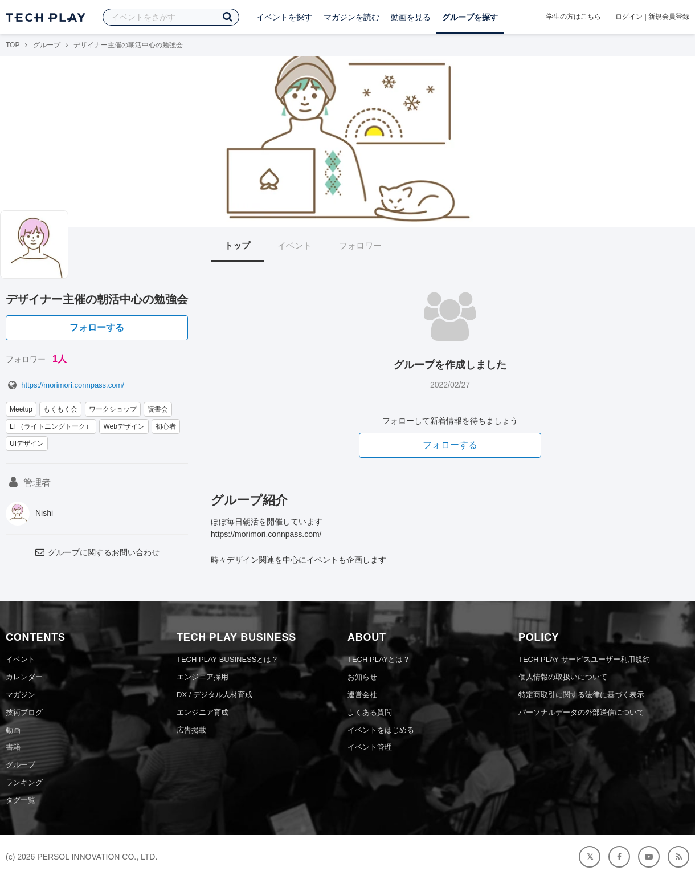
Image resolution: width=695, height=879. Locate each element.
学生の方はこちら (573, 17)
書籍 (13, 747)
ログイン (629, 17)
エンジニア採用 (202, 677)
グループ (46, 45)
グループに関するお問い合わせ (97, 552)
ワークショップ (113, 409)
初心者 (166, 426)
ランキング (24, 782)
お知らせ (362, 677)
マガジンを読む (351, 17)
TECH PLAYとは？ (379, 659)
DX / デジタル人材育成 (214, 694)
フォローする (97, 327)
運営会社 (362, 694)
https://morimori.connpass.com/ (65, 385)
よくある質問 (370, 712)
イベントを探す (284, 17)
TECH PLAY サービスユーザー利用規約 (584, 659)
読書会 (158, 409)
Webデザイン (123, 426)
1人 (59, 359)
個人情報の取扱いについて (562, 677)
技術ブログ (24, 712)
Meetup (21, 409)
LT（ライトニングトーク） (51, 426)
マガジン (20, 694)
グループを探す (470, 17)
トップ (237, 245)
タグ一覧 (20, 800)
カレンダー (24, 677)
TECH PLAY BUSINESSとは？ (228, 659)
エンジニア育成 (202, 712)
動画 (13, 730)
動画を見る (411, 17)
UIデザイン (27, 443)
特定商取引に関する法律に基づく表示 (581, 694)
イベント (294, 245)
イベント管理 (370, 747)
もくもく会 (60, 409)
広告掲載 (191, 730)
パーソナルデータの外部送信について (581, 712)
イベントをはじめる (381, 730)
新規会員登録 (668, 17)
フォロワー (360, 245)
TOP (12, 45)
